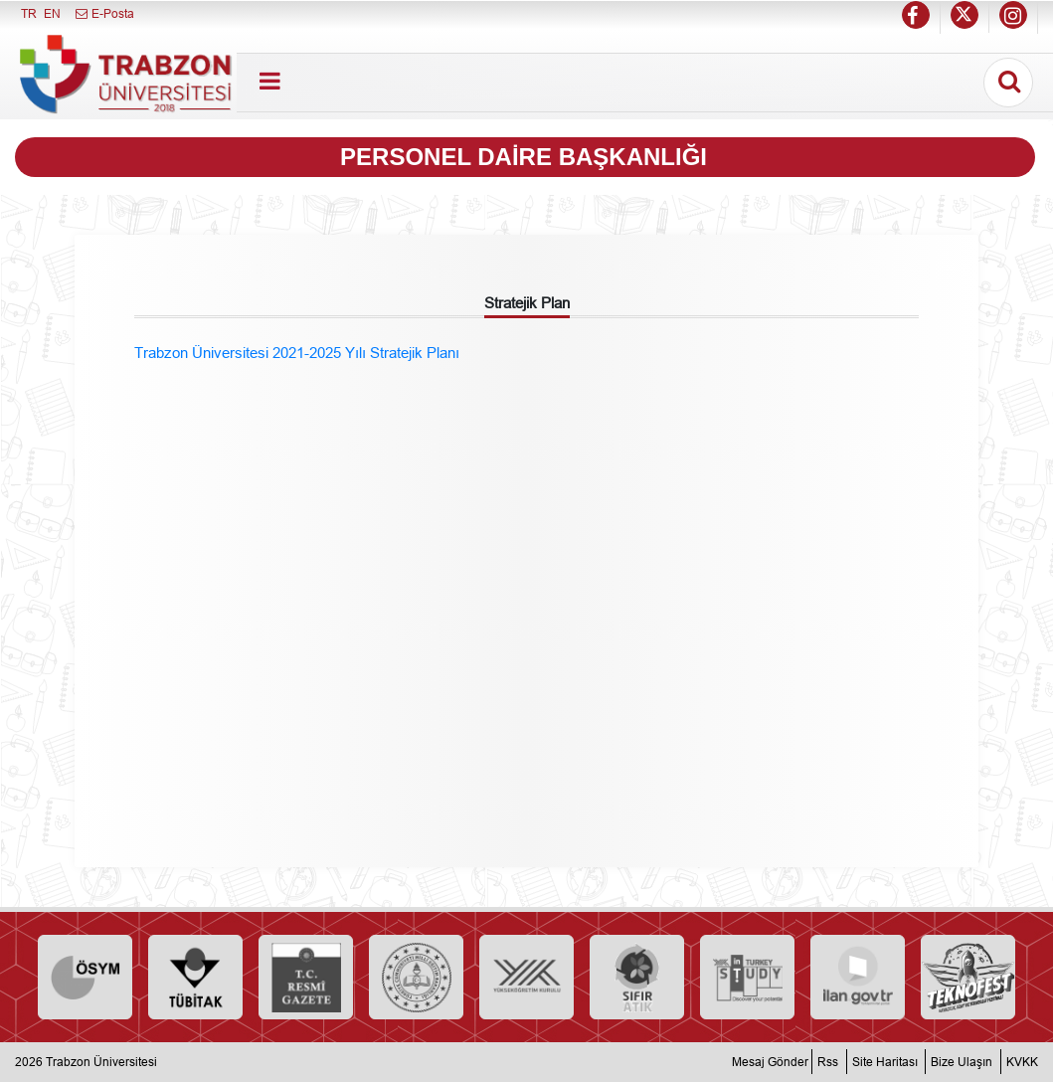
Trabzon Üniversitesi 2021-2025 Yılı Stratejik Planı (296, 352)
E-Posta (104, 13)
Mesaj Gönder (770, 1061)
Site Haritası (885, 1061)
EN (52, 13)
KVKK (1022, 1061)
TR (29, 13)
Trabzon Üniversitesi (101, 1061)
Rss (827, 1061)
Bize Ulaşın (961, 1061)
